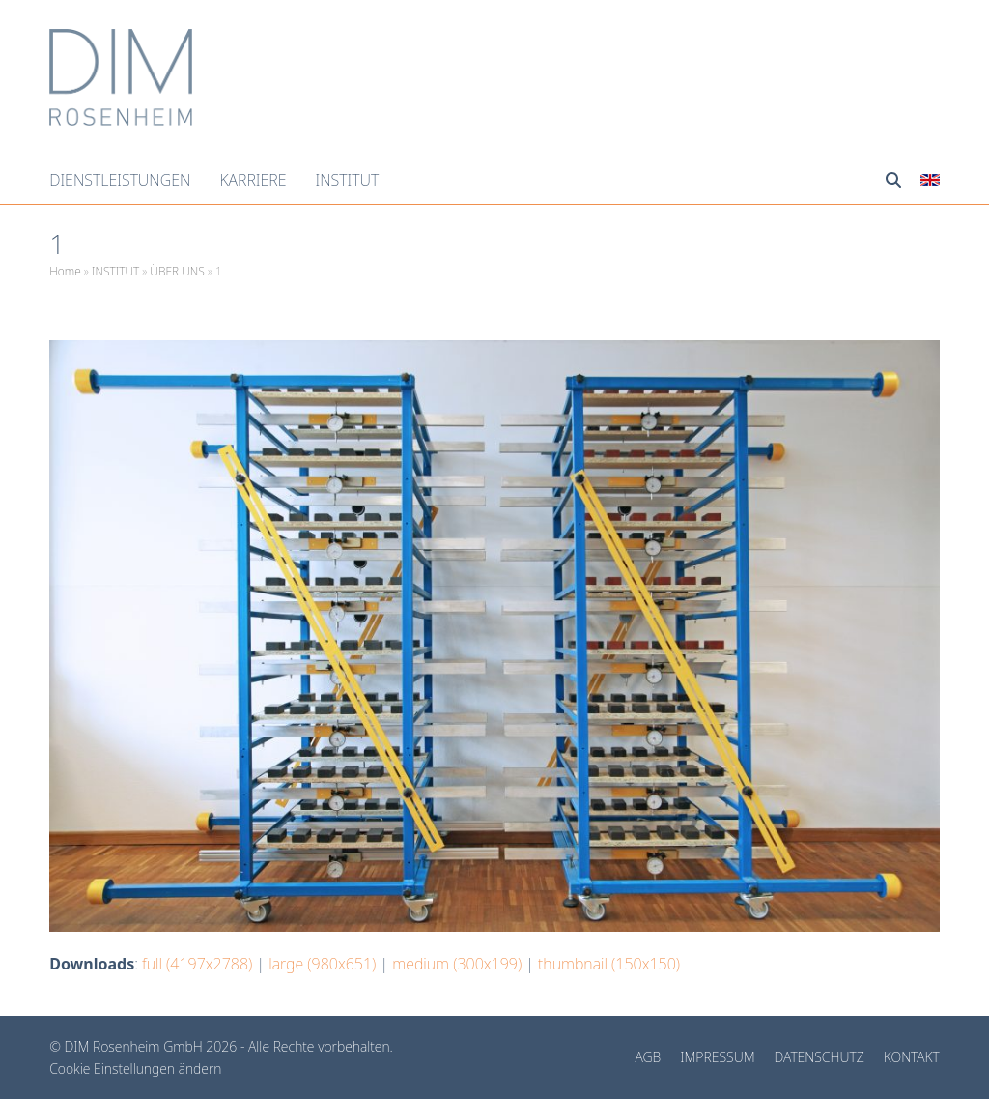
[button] (893, 180)
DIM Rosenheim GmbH (136, 1046)
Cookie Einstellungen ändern (135, 1068)
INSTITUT (115, 271)
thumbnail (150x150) (609, 963)
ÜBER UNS (177, 271)
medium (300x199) (457, 963)
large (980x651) (322, 963)
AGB (649, 1057)
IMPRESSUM (717, 1057)
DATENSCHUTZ (819, 1057)
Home (65, 271)
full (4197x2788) (197, 963)
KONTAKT (912, 1057)
